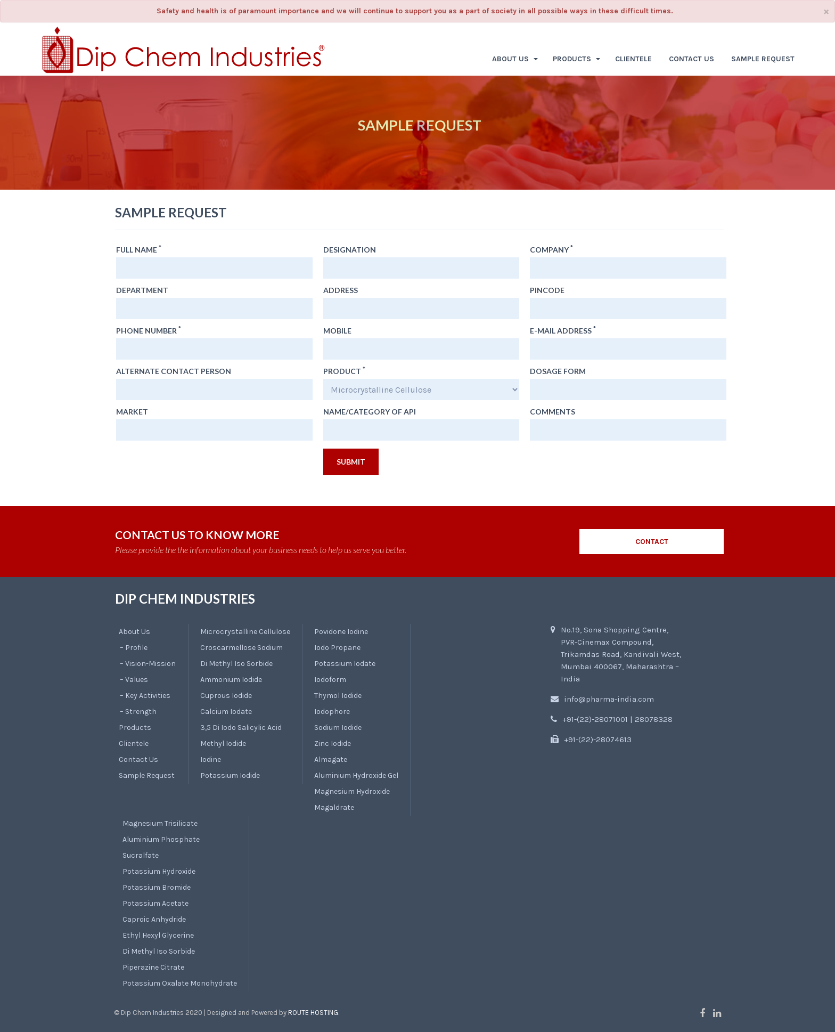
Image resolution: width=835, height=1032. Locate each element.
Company (551, 250)
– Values (134, 679)
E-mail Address (563, 331)
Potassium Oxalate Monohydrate (179, 983)
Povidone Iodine (341, 631)
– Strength (138, 711)
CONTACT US (691, 58)
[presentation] (197, 469)
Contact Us (138, 759)
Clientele (134, 743)
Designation (349, 250)
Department (142, 290)
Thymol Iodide (338, 695)
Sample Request (147, 775)
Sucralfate (140, 855)
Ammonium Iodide (231, 679)
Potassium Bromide (156, 887)
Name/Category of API (369, 412)
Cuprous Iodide (226, 695)
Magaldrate (334, 807)
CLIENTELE (633, 58)
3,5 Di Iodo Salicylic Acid (241, 727)
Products (135, 727)
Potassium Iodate (344, 663)
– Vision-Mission (148, 663)
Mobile (337, 331)
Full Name (138, 250)
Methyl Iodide (223, 743)
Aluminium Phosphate (161, 839)
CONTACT (651, 541)
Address (340, 290)
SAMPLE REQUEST (763, 58)
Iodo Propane (337, 647)
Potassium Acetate (155, 903)
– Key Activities (145, 695)
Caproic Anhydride (154, 919)
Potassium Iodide (230, 775)
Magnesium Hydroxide (352, 791)
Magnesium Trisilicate (160, 823)
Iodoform (330, 679)
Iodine (210, 759)
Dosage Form (558, 371)
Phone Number (148, 331)
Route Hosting (313, 1013)
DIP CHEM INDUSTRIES (185, 598)
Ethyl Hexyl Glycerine (158, 935)
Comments (552, 412)
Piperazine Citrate (153, 967)
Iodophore (332, 711)
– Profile (134, 647)
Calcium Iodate (226, 711)
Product (344, 371)
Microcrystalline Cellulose (245, 631)
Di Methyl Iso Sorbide (236, 663)
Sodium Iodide (338, 727)
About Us (134, 631)
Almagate (330, 759)
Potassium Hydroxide (158, 871)
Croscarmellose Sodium (241, 647)
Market (132, 412)
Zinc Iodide (332, 743)
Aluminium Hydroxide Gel (356, 775)
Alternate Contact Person (173, 371)
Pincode (547, 290)
